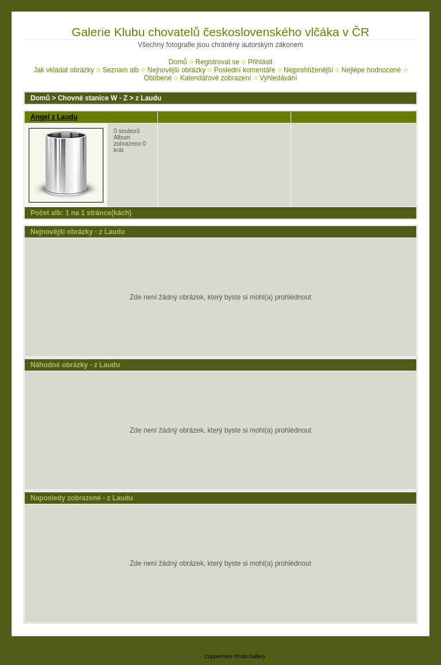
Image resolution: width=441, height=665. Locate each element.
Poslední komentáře (245, 70)
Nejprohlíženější (308, 70)
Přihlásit (260, 62)
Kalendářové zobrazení (215, 78)
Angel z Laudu (54, 117)
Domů (178, 62)
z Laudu (148, 98)
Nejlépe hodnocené (371, 70)
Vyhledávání (278, 78)
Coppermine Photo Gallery (234, 656)
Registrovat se (217, 62)
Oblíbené (158, 78)
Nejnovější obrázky (177, 70)
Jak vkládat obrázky (63, 70)
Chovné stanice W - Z (92, 98)
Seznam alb (121, 70)
